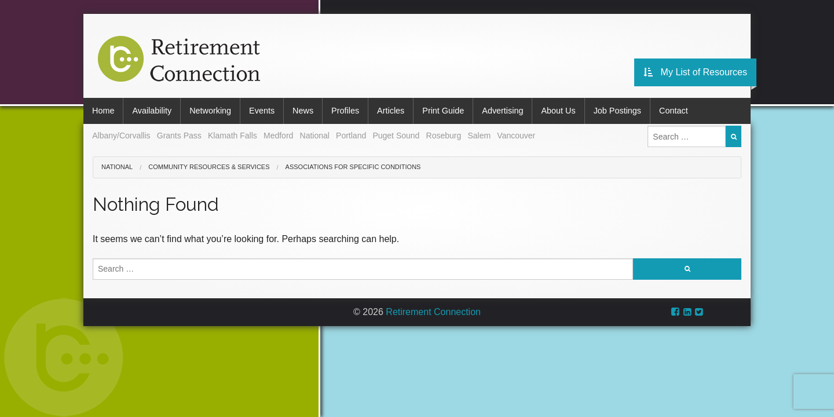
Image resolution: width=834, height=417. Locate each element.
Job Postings (617, 110)
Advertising (502, 110)
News (302, 110)
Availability (151, 110)
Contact (673, 110)
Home (103, 110)
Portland (351, 135)
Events (262, 110)
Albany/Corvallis (121, 135)
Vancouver (516, 135)
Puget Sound (395, 135)
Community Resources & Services (208, 166)
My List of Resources (695, 72)
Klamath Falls (232, 135)
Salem (479, 135)
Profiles (345, 110)
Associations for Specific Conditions (353, 166)
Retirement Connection (433, 312)
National (315, 135)
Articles (390, 110)
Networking (210, 110)
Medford (278, 135)
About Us (558, 110)
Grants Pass (179, 135)
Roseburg (444, 135)
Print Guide (443, 110)
